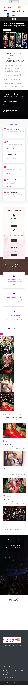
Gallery (15, 655)
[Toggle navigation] (14, 20)
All (1, 335)
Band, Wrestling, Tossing (10, 528)
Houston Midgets (12, 9)
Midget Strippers (8, 473)
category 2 (12, 335)
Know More (7, 31)
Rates (16, 4)
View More (14, 227)
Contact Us (16, 659)
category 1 (6, 335)
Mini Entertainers (8, 445)
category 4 (24, 335)
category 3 (18, 335)
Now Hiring (16, 657)
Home (4, 655)
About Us (6, 4)
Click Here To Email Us (9, 676)
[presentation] (13, 591)
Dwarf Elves (6, 500)
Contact (14, 5)
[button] (12, 592)
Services (11, 4)
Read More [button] (10, 137)
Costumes (5, 661)
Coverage (20, 4)
